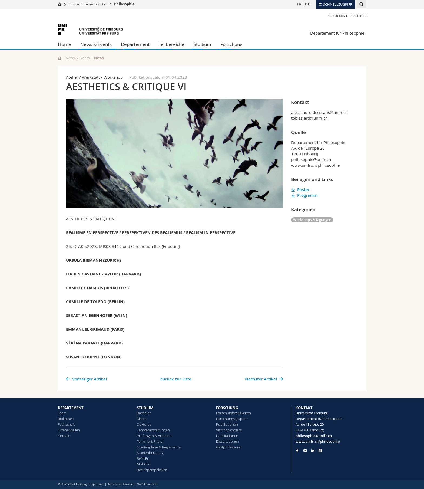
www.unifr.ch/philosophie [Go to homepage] (318, 441)
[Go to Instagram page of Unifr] (320, 450)
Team (62, 413)
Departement (135, 44)
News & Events (96, 44)
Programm (307, 195)
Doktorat (144, 424)
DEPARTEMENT (71, 407)
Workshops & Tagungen (312, 219)
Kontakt (64, 435)
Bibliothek (66, 418)
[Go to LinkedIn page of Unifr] (312, 450)
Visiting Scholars (229, 430)
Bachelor (144, 413)
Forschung (231, 44)
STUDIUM (145, 407)
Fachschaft (66, 424)
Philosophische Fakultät (87, 4)
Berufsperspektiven (152, 469)
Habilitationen (227, 435)
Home (64, 44)
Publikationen (227, 424)
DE (307, 4)
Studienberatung (150, 452)
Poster (303, 189)
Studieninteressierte (346, 15)
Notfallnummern (147, 484)
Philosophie (124, 4)
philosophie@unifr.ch (314, 435)
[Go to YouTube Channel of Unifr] (305, 450)
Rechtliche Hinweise (120, 484)
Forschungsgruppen (232, 418)
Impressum (97, 484)
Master (142, 418)
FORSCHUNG (227, 407)
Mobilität (144, 464)
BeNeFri (143, 458)
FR (299, 4)
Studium (202, 44)
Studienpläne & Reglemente (159, 447)
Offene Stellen (69, 430)
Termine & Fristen (150, 441)
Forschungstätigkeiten (233, 413)
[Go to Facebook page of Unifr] (297, 450)
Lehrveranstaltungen (153, 430)
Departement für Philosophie (337, 33)
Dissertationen (227, 441)
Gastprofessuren (229, 447)
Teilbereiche (171, 44)
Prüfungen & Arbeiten (154, 435)
